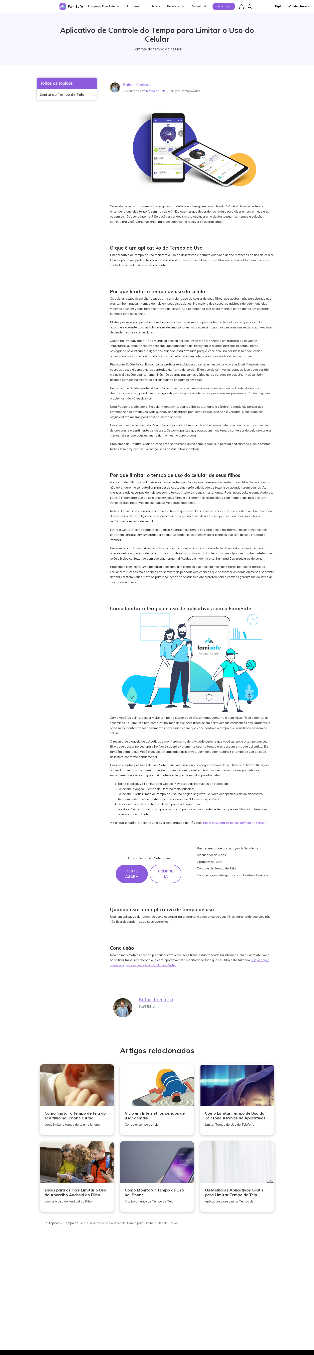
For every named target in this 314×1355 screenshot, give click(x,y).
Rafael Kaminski (137, 84)
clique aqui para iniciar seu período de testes (234, 823)
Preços (156, 6)
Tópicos (54, 1223)
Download (199, 6)
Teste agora (223, 6)
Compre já (165, 874)
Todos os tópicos (56, 83)
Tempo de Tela (156, 91)
